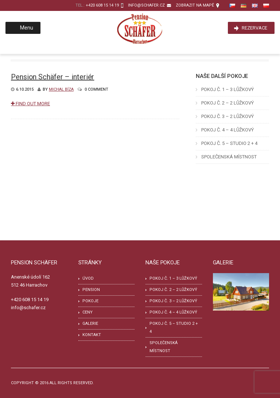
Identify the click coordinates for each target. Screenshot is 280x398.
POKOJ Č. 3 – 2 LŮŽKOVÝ (227, 116)
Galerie (90, 323)
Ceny (87, 312)
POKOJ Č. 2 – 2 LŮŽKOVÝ (227, 103)
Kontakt (91, 334)
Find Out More (30, 103)
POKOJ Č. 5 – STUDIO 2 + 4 (229, 143)
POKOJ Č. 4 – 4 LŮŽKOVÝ (227, 130)
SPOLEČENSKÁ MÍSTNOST (229, 156)
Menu (22, 28)
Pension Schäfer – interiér (52, 76)
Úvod (88, 278)
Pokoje (90, 301)
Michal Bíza (61, 89)
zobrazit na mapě (195, 5)
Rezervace (254, 28)
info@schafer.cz (146, 5)
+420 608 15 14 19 (102, 5)
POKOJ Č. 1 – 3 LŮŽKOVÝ (227, 89)
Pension (91, 289)
